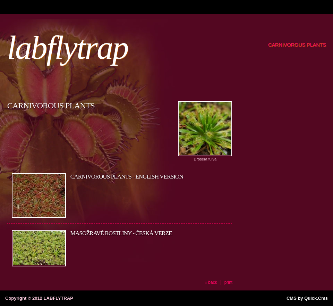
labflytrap (67, 47)
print (228, 282)
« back (211, 282)
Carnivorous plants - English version (126, 176)
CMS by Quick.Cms (307, 298)
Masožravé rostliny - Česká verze (121, 233)
